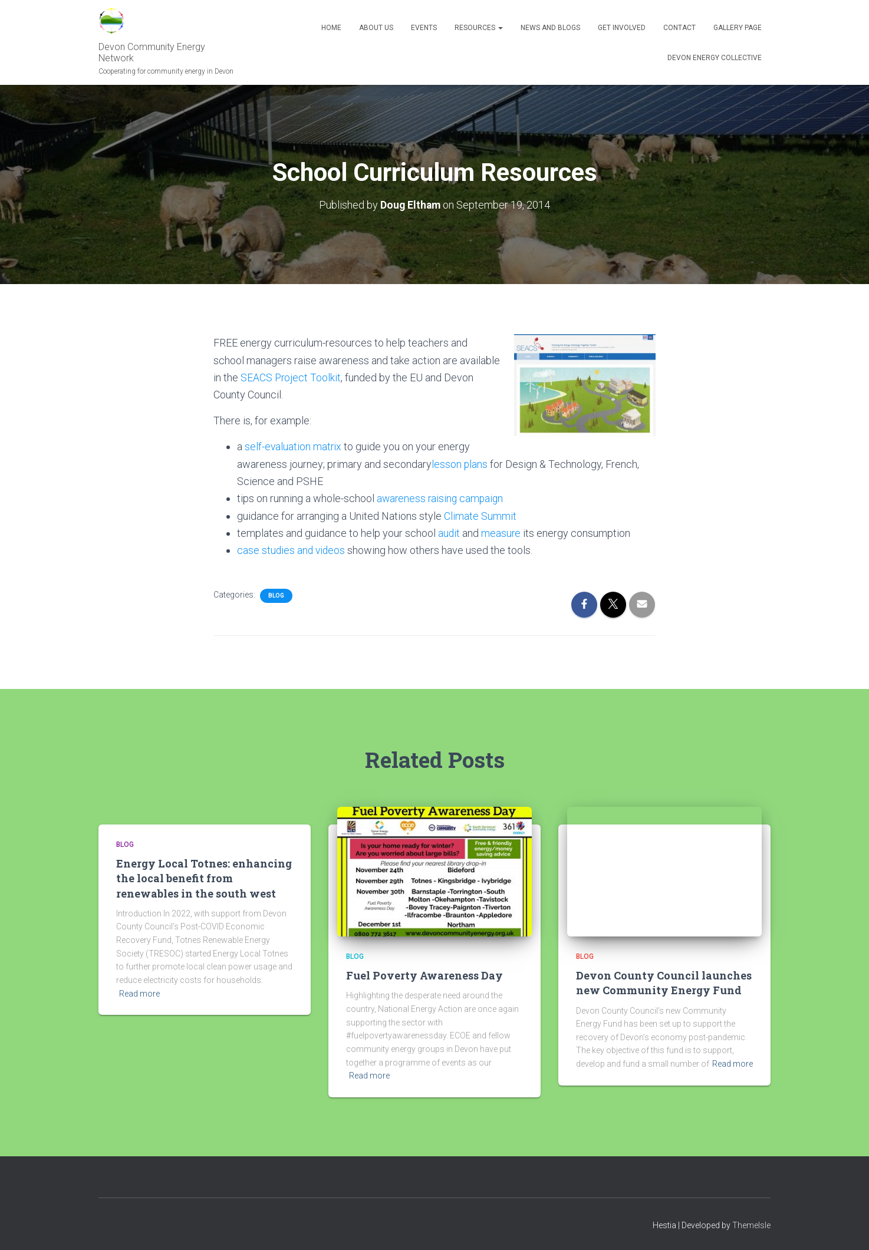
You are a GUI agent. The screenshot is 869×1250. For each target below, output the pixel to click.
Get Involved (622, 28)
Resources (479, 28)
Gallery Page (737, 28)
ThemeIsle (751, 1223)
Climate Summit (480, 515)
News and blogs (550, 28)
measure (502, 532)
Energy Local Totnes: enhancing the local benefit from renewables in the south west (204, 877)
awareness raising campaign (441, 498)
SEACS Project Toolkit (291, 377)
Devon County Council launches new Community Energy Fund (664, 981)
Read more (139, 992)
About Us (376, 28)
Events (424, 28)
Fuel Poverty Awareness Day (424, 974)
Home (331, 28)
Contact (679, 28)
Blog (276, 594)
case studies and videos (292, 549)
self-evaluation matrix (294, 446)
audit (449, 532)
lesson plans (460, 463)
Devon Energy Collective (714, 58)
